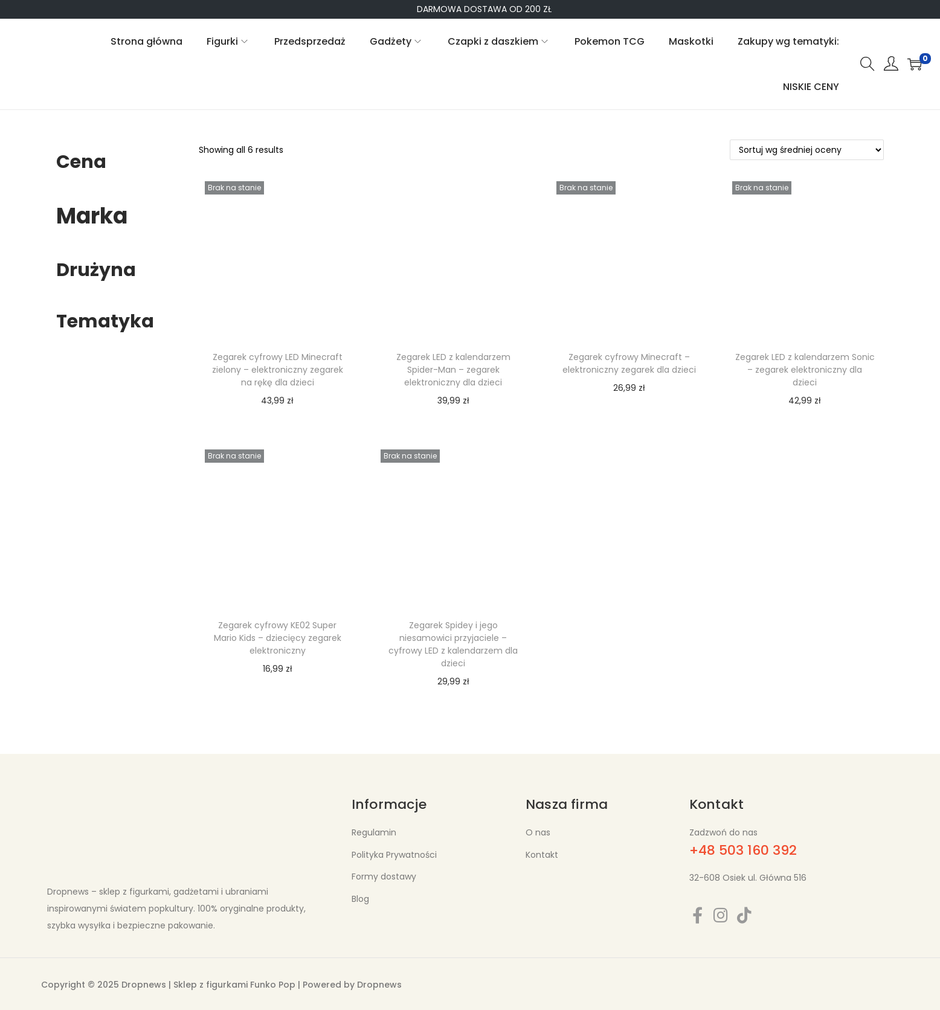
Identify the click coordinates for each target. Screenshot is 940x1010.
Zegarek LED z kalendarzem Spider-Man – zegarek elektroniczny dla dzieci (453, 369)
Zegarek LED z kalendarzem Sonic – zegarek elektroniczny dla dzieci (805, 369)
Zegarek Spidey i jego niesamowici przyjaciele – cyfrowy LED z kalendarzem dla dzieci (453, 644)
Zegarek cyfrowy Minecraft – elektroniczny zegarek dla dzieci (629, 363)
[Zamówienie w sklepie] (806, 149)
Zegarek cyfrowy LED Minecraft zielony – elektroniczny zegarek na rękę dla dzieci (277, 369)
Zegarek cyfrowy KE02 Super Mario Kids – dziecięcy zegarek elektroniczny (277, 638)
